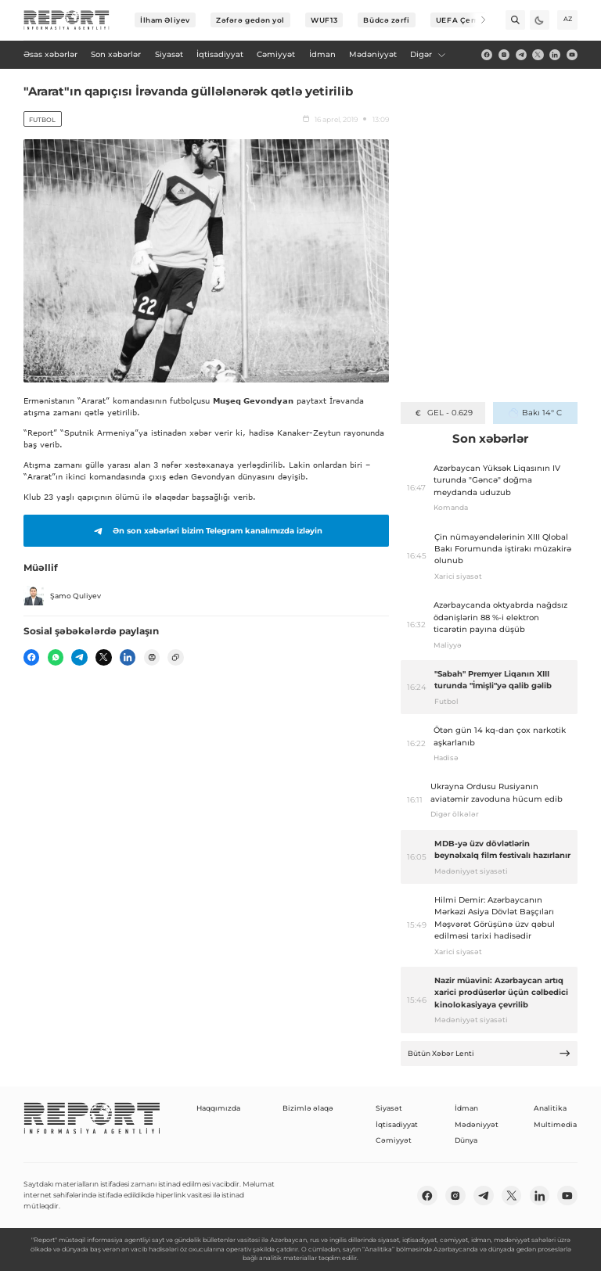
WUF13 (324, 20)
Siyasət (389, 1108)
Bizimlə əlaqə (308, 1108)
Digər (428, 54)
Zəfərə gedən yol (250, 20)
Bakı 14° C (535, 413)
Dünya (466, 1140)
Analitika (550, 1108)
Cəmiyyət (394, 1140)
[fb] (486, 54)
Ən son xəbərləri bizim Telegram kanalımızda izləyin (206, 531)
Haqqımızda (218, 1108)
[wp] (55, 657)
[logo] (66, 20)
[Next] (476, 20)
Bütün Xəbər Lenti (489, 1053)
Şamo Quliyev (62, 596)
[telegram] (521, 54)
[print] (152, 657)
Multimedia (555, 1124)
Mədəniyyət (476, 1124)
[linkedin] (554, 54)
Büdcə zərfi (386, 20)
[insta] (503, 54)
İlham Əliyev (165, 20)
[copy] (175, 657)
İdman (466, 1108)
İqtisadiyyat (397, 1124)
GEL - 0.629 (442, 413)
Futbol (42, 120)
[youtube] (572, 54)
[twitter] (537, 54)
